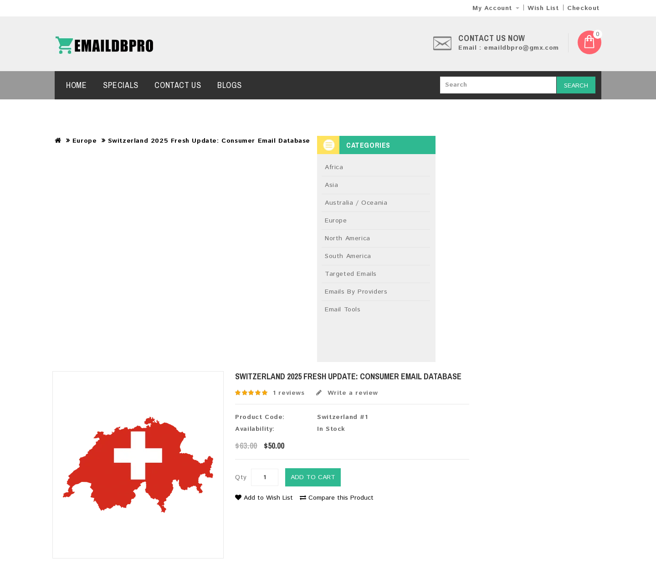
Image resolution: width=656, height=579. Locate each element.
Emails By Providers (356, 291)
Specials (120, 85)
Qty (241, 477)
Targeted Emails (351, 274)
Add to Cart (313, 477)
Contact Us (177, 85)
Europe (84, 140)
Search (576, 85)
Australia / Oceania (356, 202)
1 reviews (288, 393)
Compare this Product (337, 497)
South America (348, 256)
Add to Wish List (264, 497)
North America (347, 238)
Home (76, 85)
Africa (334, 167)
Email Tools (343, 309)
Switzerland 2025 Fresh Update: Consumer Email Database (209, 140)
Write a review (347, 393)
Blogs (229, 85)
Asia (331, 185)
